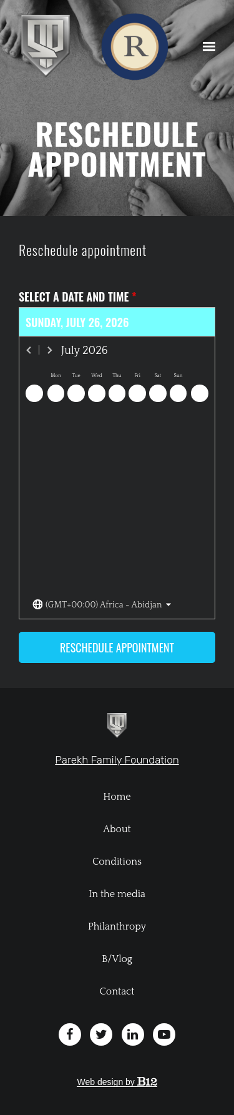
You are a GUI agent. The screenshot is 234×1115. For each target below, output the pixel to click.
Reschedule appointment (117, 647)
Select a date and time (77, 297)
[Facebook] (70, 1034)
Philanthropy (117, 926)
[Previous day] (34, 393)
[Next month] (49, 350)
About (117, 829)
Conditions (117, 861)
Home (116, 796)
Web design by (117, 1082)
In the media (117, 894)
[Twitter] (101, 1034)
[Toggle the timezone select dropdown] (102, 605)
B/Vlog (117, 959)
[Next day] (199, 393)
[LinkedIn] (133, 1034)
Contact (117, 991)
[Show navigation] (206, 46)
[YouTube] (164, 1034)
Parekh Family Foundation (116, 760)
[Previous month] (29, 350)
